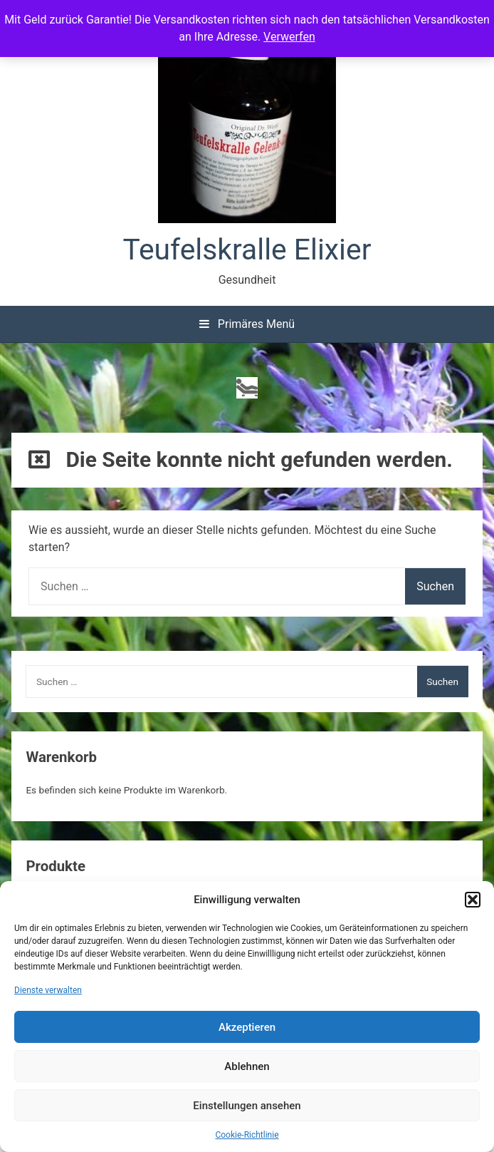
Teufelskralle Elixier (247, 249)
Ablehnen (246, 1066)
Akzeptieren (247, 1027)
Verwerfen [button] (289, 36)
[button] (473, 900)
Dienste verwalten (48, 990)
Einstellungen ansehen (246, 1105)
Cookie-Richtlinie (246, 1135)
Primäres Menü (247, 324)
